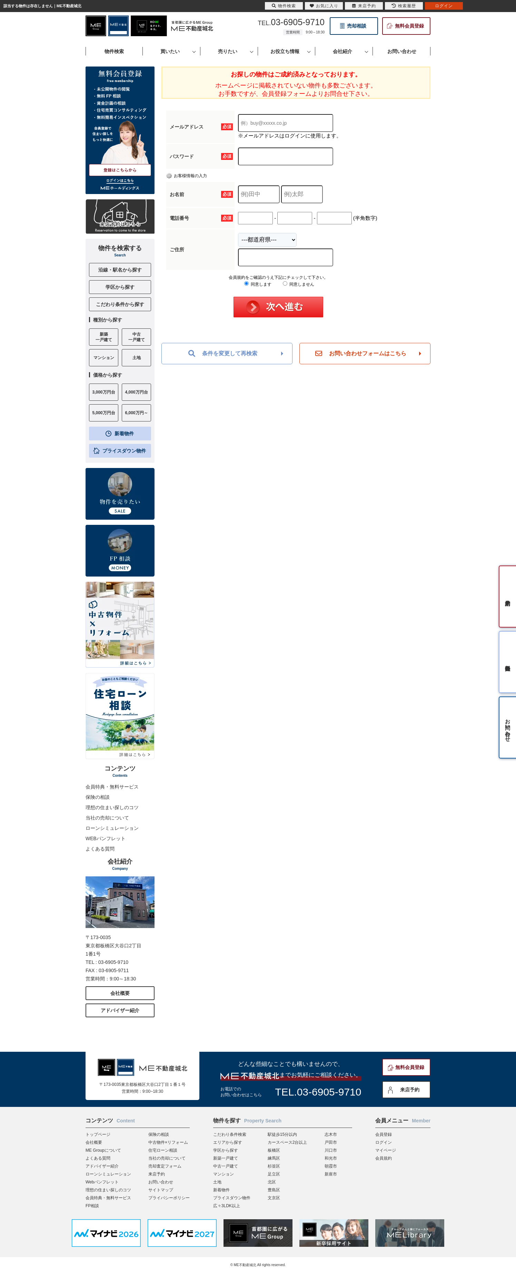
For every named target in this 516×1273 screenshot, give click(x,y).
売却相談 (356, 26)
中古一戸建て (225, 1166)
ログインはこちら (120, 180)
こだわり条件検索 (229, 1134)
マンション (223, 1174)
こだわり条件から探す (120, 304)
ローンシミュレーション (112, 828)
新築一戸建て (225, 1158)
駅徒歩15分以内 (282, 1134)
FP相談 (92, 1205)
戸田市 (331, 1142)
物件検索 (284, 5)
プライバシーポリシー (169, 1197)
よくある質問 (100, 849)
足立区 (274, 1174)
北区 (272, 1182)
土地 (217, 1182)
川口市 (331, 1150)
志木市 (331, 1134)
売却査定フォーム (164, 1166)
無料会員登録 (409, 26)
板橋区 (274, 1150)
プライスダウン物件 (124, 451)
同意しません (298, 284)
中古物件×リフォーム (168, 1142)
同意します (257, 284)
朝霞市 (331, 1166)
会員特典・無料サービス (112, 787)
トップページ (98, 1134)
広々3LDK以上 (226, 1205)
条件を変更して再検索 (222, 353)
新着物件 (124, 433)
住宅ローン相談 (162, 1150)
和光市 (331, 1158)
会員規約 (383, 1158)
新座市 (331, 1174)
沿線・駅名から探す (120, 270)
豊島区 (274, 1190)
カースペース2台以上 (287, 1142)
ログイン (383, 1142)
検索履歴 (404, 5)
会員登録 (383, 1134)
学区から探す (120, 287)
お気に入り (324, 5)
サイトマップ (160, 1190)
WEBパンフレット (106, 838)
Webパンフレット (102, 1182)
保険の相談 (98, 797)
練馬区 (274, 1158)
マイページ (385, 1150)
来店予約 (409, 1089)
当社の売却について (107, 818)
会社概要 (120, 993)
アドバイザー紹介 (120, 1010)
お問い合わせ (160, 1182)
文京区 (274, 1197)
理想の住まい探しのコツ (112, 807)
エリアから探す (227, 1142)
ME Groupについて (103, 1150)
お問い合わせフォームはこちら (360, 353)
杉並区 (274, 1166)
